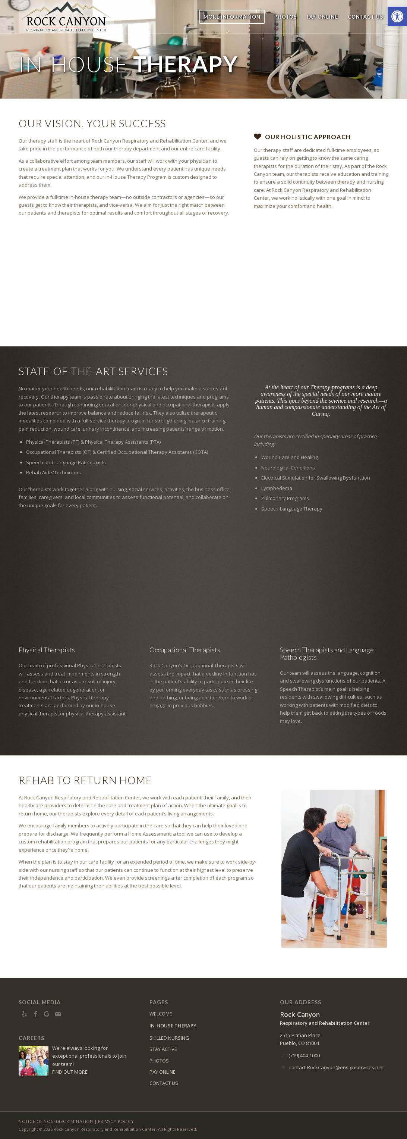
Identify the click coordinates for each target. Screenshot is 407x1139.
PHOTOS (159, 1060)
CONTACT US (163, 1083)
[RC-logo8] (70, 16)
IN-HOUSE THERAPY (172, 1025)
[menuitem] (232, 16)
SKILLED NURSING (169, 1038)
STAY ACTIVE (163, 1049)
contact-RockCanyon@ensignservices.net (336, 1067)
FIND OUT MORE (70, 1071)
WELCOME (160, 1013)
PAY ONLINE (162, 1071)
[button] (397, 16)
